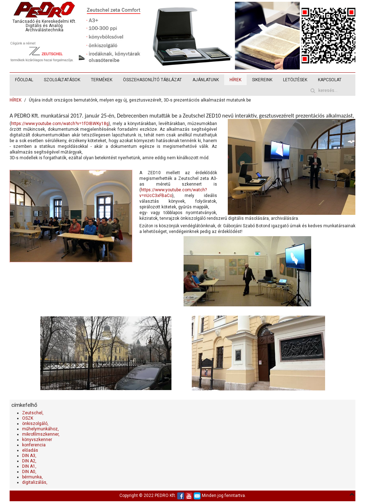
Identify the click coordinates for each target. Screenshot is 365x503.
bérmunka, (32, 477)
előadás (30, 450)
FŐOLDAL (24, 79)
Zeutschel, (32, 412)
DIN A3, (29, 455)
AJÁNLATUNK (205, 79)
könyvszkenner (37, 439)
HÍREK (235, 79)
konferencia (34, 444)
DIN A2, (29, 460)
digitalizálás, (34, 482)
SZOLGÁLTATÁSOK (62, 79)
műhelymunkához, (40, 428)
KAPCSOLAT (329, 79)
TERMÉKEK (101, 79)
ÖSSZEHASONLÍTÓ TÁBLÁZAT (152, 79)
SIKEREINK (262, 79)
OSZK (27, 418)
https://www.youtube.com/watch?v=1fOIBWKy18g (60, 123)
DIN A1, (29, 466)
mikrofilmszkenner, (41, 434)
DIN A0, (29, 471)
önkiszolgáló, (35, 423)
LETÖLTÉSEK (295, 79)
